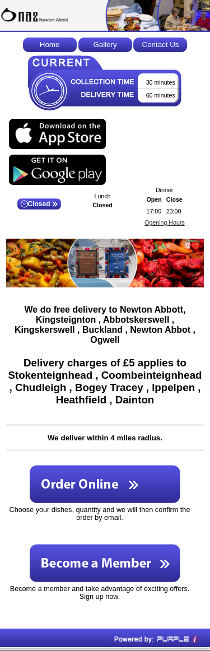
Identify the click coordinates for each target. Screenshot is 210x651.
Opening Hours (164, 222)
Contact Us (160, 44)
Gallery (104, 44)
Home (50, 44)
